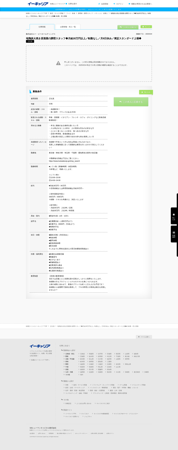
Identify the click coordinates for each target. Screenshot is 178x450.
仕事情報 (42, 27)
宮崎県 (127, 372)
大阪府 (100, 364)
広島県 (109, 367)
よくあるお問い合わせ (84, 403)
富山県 (91, 359)
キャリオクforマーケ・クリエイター (126, 414)
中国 (66, 367)
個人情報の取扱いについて (64, 433)
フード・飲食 (70, 13)
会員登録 (104, 4)
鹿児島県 (137, 372)
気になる (173, 218)
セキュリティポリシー (81, 433)
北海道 (82, 354)
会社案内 (32, 433)
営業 (66, 385)
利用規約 (51, 433)
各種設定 (68, 403)
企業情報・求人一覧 (68, 27)
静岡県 (91, 361)
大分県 (118, 372)
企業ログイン (110, 433)
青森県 (91, 354)
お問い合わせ (41, 433)
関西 (66, 364)
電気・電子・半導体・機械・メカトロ (125, 388)
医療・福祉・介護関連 (97, 390)
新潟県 (82, 359)
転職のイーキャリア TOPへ (40, 360)
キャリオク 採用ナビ (72, 416)
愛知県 (100, 361)
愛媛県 (100, 369)
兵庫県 (109, 364)
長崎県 (100, 372)
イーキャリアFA (70, 414)
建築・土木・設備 (116, 390)
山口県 (118, 367)
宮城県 (109, 354)
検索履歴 (173, 236)
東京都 (127, 356)
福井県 (109, 359)
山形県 (127, 354)
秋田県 (118, 354)
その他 (67, 375)
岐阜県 (82, 361)
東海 (66, 361)
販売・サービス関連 (56, 13)
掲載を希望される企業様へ (141, 4)
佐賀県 (91, 372)
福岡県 (82, 372)
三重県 (109, 361)
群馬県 (100, 356)
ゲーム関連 (123, 385)
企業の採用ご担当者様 (97, 433)
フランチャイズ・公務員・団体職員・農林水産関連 (110, 393)
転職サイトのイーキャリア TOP (36, 13)
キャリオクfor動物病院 (101, 414)
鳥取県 (82, 367)
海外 (81, 375)
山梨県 (118, 359)
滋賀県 (82, 364)
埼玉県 (109, 356)
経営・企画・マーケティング (75, 388)
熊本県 (109, 372)
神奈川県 (137, 356)
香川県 (91, 369)
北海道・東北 (69, 354)
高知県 (109, 369)
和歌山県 (128, 364)
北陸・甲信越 (69, 359)
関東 (66, 356)
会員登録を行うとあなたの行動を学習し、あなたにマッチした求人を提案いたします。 (89, 9)
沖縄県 (146, 372)
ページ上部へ (145, 337)
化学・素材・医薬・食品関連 (75, 390)
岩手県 (100, 354)
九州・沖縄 (69, 372)
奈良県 (118, 364)
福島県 (136, 354)
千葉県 (118, 356)
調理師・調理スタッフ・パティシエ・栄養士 (93, 13)
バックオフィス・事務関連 (99, 388)
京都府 (91, 364)
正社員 (52, 326)
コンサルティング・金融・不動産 (76, 393)
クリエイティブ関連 (138, 385)
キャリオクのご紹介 (103, 403)
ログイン (119, 4)
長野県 (127, 359)
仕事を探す (72, 4)
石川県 (100, 359)
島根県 (91, 367)
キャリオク (85, 414)
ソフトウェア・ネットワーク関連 (103, 385)
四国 (66, 369)
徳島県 (82, 369)
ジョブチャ (88, 416)
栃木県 (91, 356)
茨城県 (82, 356)
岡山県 (100, 367)
